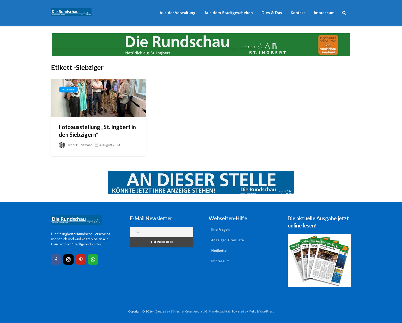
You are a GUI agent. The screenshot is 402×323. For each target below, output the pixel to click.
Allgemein (68, 89)
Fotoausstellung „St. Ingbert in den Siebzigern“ (97, 130)
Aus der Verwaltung (177, 12)
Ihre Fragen (220, 229)
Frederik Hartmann (76, 145)
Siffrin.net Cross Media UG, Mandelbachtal (200, 311)
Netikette (219, 250)
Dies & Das (272, 12)
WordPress (266, 311)
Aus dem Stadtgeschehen (228, 12)
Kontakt (298, 12)
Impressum (324, 12)
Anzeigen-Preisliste (227, 240)
